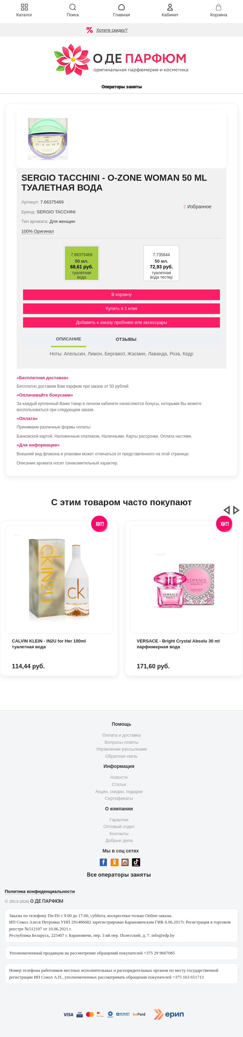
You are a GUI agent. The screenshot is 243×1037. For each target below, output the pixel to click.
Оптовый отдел (119, 826)
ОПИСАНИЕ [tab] (68, 338)
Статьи (119, 784)
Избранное (197, 206)
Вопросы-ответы (121, 742)
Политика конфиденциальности (40, 891)
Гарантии (119, 819)
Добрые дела (118, 840)
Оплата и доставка (121, 735)
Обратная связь (121, 756)
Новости (118, 777)
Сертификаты (119, 798)
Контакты (118, 833)
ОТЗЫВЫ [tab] (126, 339)
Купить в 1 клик (121, 308)
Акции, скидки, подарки (119, 791)
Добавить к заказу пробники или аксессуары (121, 322)
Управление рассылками (121, 749)
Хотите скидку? (112, 30)
